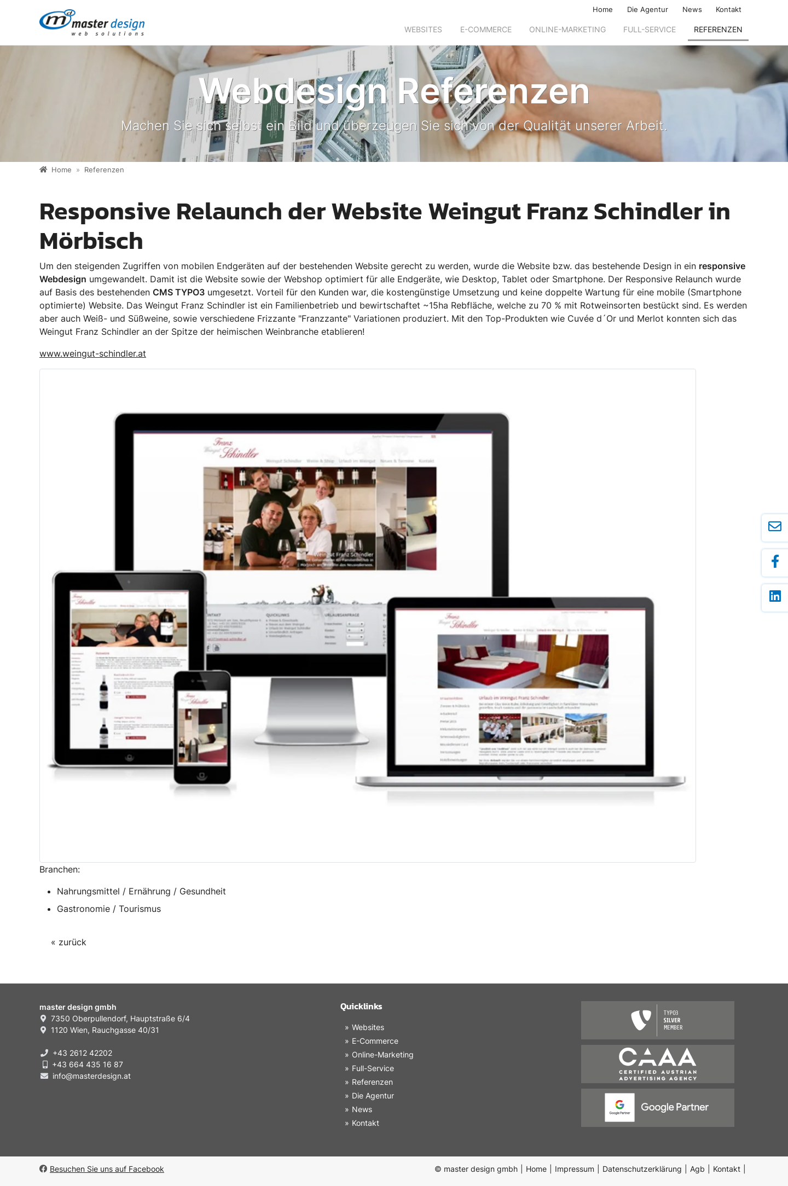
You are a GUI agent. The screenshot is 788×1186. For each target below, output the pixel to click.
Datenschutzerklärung (642, 1168)
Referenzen (718, 29)
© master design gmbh (476, 1168)
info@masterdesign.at (92, 1075)
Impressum (574, 1168)
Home (603, 9)
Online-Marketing (567, 29)
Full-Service (649, 29)
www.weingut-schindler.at (92, 353)
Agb (697, 1168)
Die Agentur (647, 9)
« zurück (68, 942)
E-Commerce (486, 29)
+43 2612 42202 (82, 1052)
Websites (423, 29)
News (692, 9)
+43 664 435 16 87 (87, 1064)
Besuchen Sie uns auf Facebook (101, 1168)
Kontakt (728, 9)
